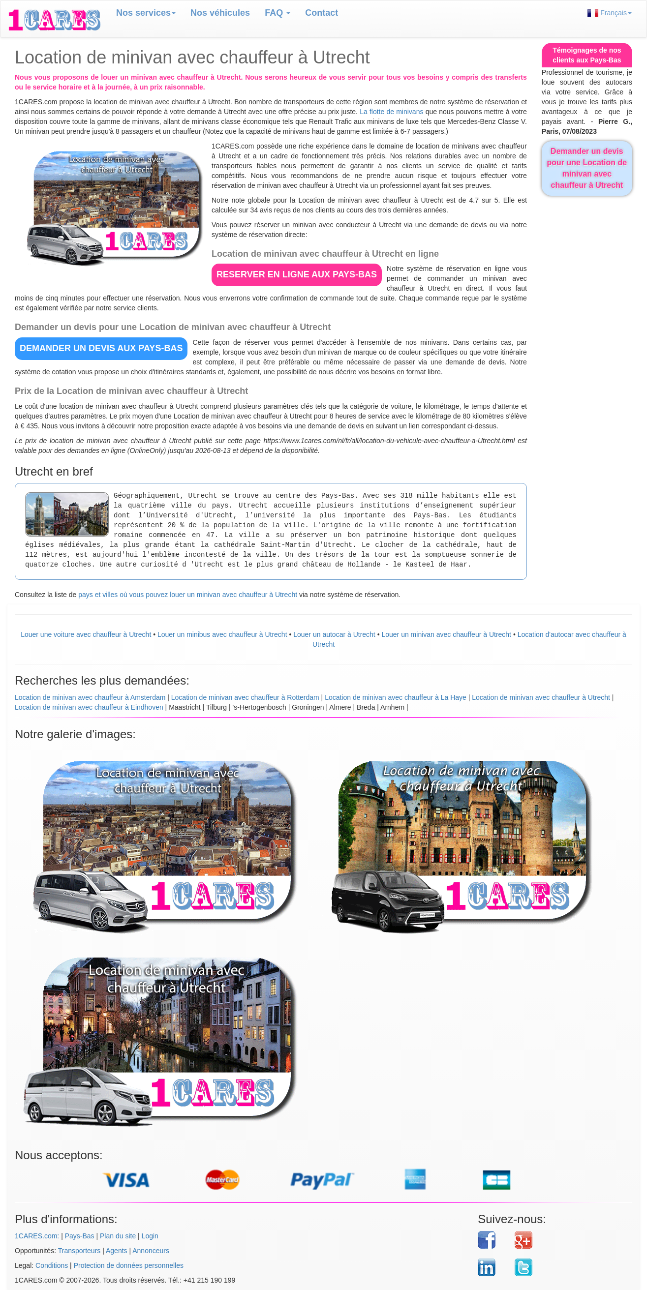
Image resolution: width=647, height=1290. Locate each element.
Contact (321, 13)
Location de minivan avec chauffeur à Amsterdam (90, 697)
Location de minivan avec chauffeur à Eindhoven (89, 707)
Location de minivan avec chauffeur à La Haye (395, 697)
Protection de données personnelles (129, 1265)
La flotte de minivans (391, 112)
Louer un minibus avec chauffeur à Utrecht (222, 634)
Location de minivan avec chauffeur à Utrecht (541, 697)
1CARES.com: (37, 1236)
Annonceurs (150, 1251)
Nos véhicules (220, 13)
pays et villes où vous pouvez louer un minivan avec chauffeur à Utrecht (187, 595)
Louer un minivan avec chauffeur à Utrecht (446, 634)
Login (150, 1236)
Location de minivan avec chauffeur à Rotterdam (245, 697)
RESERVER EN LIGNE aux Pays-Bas (296, 274)
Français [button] (609, 13)
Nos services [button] (146, 13)
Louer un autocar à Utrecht (334, 634)
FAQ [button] (277, 13)
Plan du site (118, 1236)
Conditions (51, 1265)
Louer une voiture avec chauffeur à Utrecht (86, 634)
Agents (116, 1251)
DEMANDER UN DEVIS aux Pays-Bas (101, 348)
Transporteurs (79, 1251)
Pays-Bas (79, 1236)
